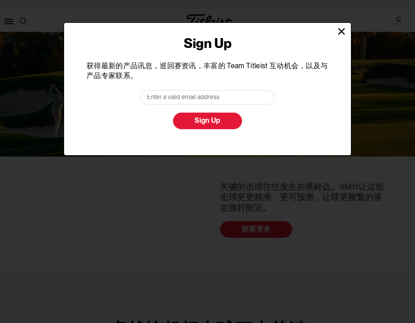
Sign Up (207, 121)
